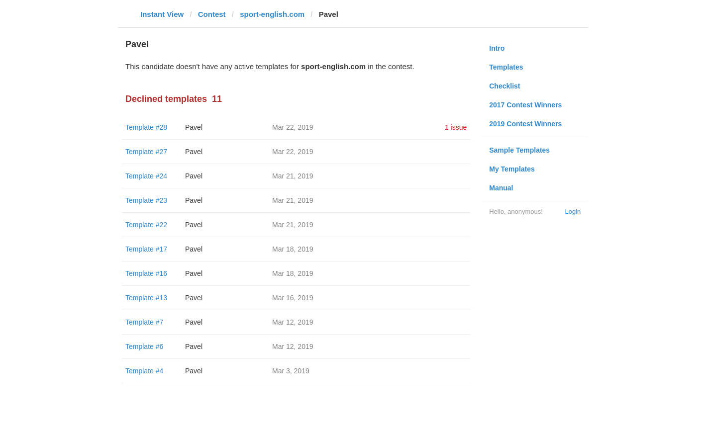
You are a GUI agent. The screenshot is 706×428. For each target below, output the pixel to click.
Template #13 (146, 298)
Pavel (193, 127)
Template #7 (144, 322)
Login (573, 211)
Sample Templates (519, 150)
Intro (496, 48)
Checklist (504, 86)
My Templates (512, 169)
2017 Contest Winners (525, 105)
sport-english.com (272, 14)
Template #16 (146, 273)
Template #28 (146, 127)
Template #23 (146, 200)
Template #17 (146, 249)
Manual (501, 188)
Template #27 (146, 152)
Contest (212, 14)
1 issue (456, 127)
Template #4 (144, 371)
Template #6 (144, 346)
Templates (506, 67)
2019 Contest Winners (525, 124)
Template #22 (146, 225)
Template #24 (146, 176)
